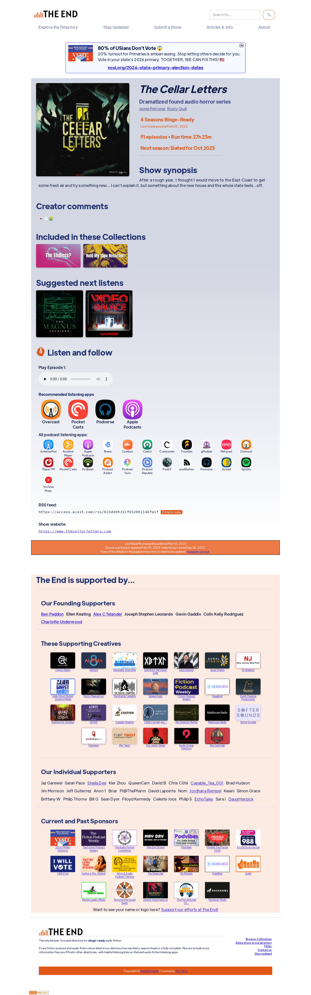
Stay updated (263, 953)
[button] (59, 27)
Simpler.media (149, 970)
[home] (57, 15)
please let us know (198, 551)
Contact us (265, 949)
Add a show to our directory (254, 942)
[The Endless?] (58, 256)
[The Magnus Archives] (59, 313)
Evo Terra (181, 970)
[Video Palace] (109, 313)
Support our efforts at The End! (189, 914)
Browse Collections (259, 939)
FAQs (268, 946)
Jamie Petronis (152, 108)
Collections (124, 236)
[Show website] (155, 531)
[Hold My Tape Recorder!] (105, 256)
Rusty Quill (177, 108)
